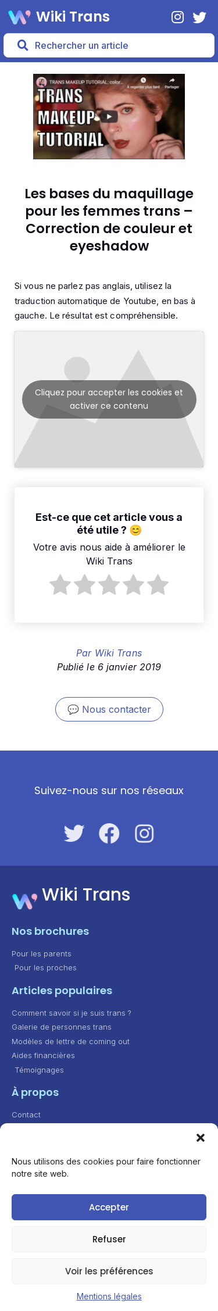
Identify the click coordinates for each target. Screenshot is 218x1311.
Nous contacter (116, 709)
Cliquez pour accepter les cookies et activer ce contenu (109, 399)
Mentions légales (109, 1296)
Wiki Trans (73, 16)
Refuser (109, 1239)
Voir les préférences (109, 1271)
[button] (200, 1138)
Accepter (109, 1207)
